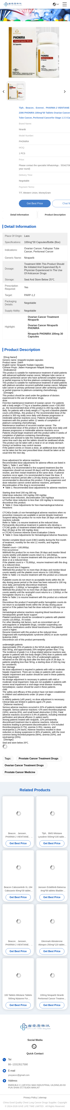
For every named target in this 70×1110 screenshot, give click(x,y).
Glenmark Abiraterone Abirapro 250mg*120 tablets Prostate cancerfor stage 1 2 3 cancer (52, 943)
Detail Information (19, 214)
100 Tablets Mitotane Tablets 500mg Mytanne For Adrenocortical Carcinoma (18, 997)
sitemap (42, 1097)
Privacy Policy (30, 1097)
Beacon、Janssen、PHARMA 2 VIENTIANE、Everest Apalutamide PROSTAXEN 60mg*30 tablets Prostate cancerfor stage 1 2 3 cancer (18, 835)
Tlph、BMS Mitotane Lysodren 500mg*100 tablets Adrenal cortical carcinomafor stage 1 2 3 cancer (52, 835)
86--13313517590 (18, 1064)
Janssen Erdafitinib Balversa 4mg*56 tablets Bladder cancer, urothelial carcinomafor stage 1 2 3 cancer (52, 889)
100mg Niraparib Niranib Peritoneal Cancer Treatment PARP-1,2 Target (52, 997)
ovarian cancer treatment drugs (24, 765)
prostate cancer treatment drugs (38, 758)
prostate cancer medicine (20, 772)
